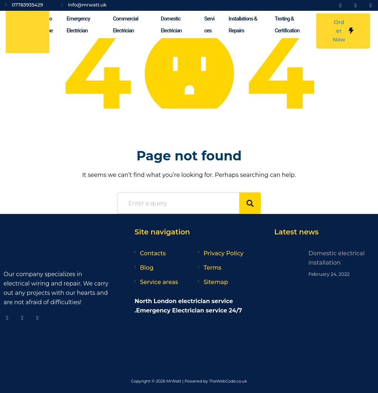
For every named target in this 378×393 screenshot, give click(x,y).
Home (49, 24)
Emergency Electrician (78, 24)
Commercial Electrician (125, 24)
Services (209, 24)
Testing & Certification (287, 24)
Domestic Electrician (171, 24)
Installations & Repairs (243, 24)
